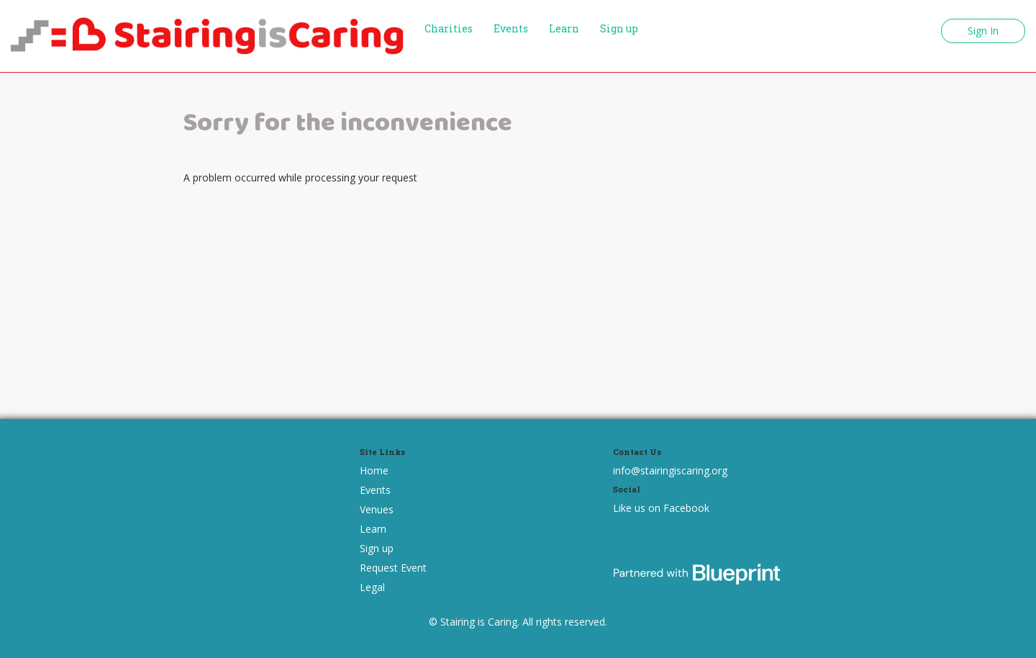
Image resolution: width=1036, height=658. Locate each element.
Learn (564, 28)
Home (374, 470)
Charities (448, 28)
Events (511, 28)
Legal (372, 587)
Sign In (983, 30)
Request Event (393, 567)
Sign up (619, 28)
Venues (377, 509)
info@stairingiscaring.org (670, 470)
